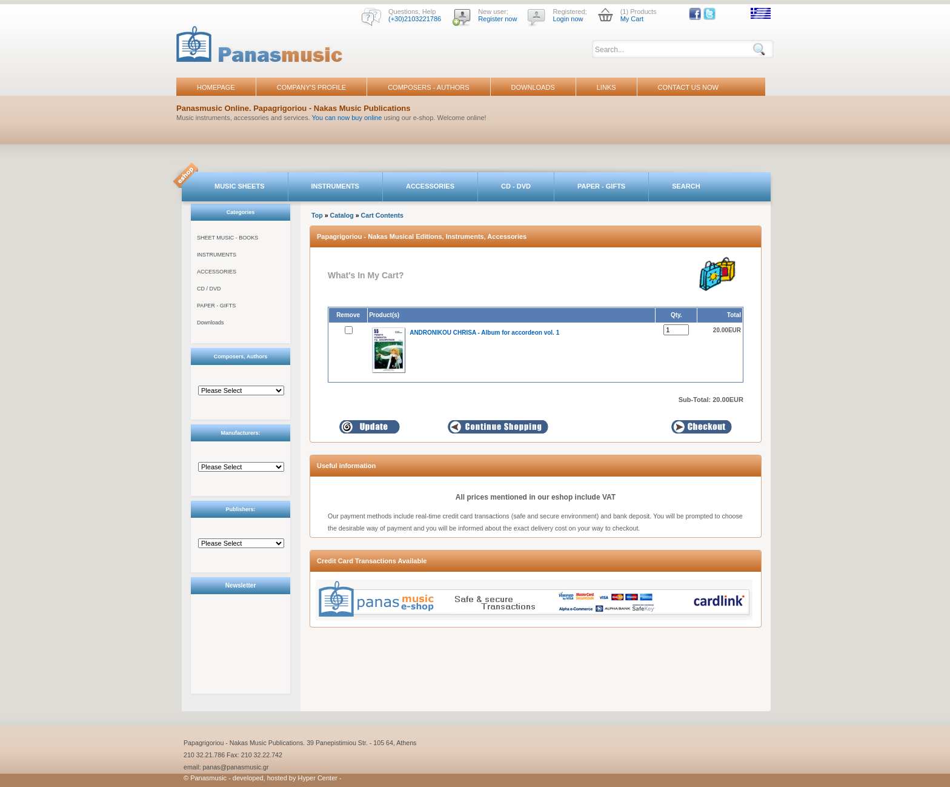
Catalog (342, 215)
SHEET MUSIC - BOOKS (227, 238)
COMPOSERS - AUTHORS (428, 87)
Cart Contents (382, 215)
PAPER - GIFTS (601, 186)
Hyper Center (317, 778)
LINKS (606, 87)
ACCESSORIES (430, 186)
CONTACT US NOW (688, 87)
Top (317, 215)
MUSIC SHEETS (239, 186)
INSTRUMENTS (335, 186)
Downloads (210, 323)
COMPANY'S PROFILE (311, 87)
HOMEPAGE (216, 87)
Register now (497, 18)
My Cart (632, 18)
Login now (568, 18)
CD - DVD (516, 186)
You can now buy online (347, 117)
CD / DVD (209, 289)
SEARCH (686, 186)
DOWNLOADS (533, 87)
